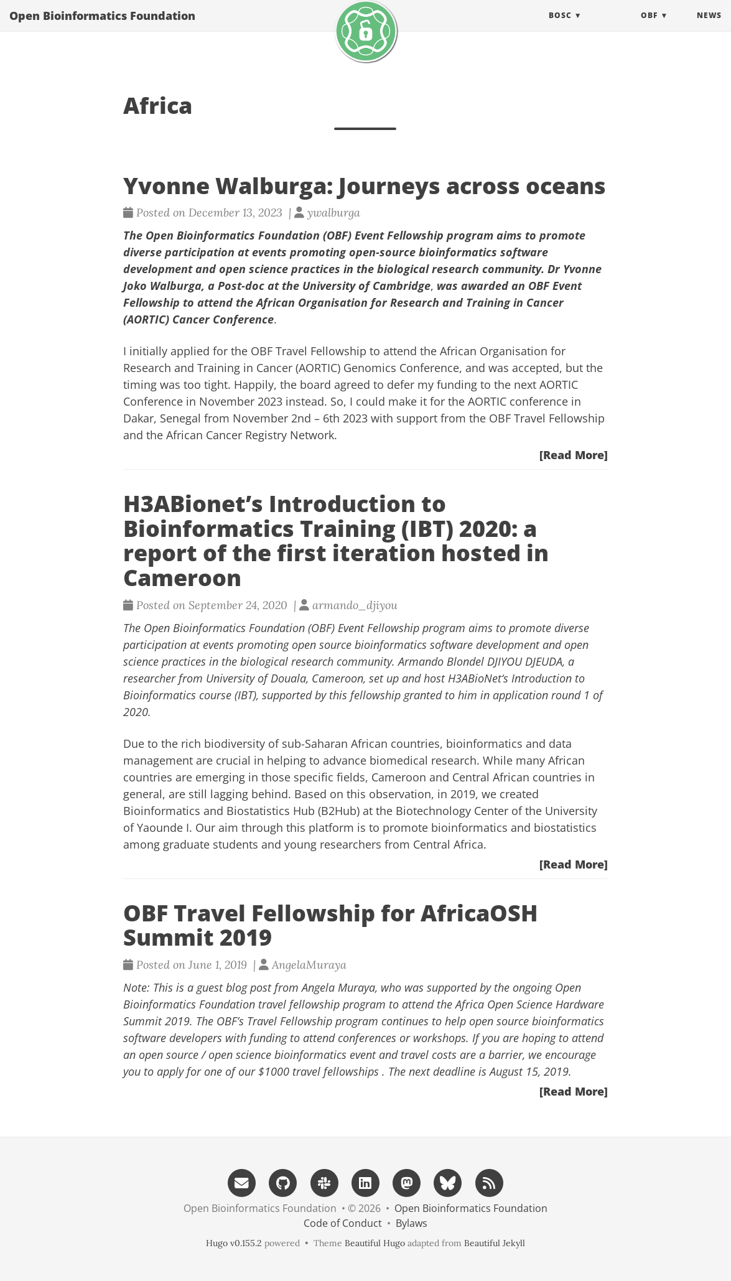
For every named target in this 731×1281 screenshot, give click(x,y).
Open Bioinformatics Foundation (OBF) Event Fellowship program (304, 627)
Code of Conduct (343, 1223)
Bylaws (411, 1223)
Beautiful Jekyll (494, 1243)
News (709, 27)
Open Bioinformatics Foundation (102, 28)
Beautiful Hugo (375, 1243)
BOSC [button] (560, 27)
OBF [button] (649, 27)
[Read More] (573, 454)
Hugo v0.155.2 (234, 1243)
